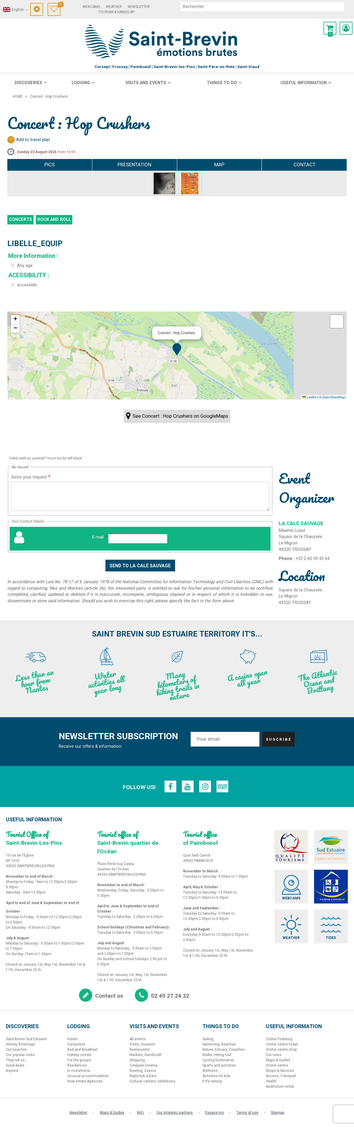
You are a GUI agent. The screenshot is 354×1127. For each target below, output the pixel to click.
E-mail (99, 537)
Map (219, 164)
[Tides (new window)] (331, 927)
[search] (262, 6)
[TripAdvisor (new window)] (223, 786)
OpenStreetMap (333, 397)
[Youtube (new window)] (188, 786)
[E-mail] (137, 538)
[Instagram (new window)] (205, 786)
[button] (330, 28)
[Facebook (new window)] (170, 786)
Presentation (134, 164)
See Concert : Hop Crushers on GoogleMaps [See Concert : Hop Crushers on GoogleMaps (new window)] (180, 416)
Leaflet (309, 397)
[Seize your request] (140, 496)
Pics (49, 164)
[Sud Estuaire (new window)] (331, 847)
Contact (304, 164)
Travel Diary (59, 5)
